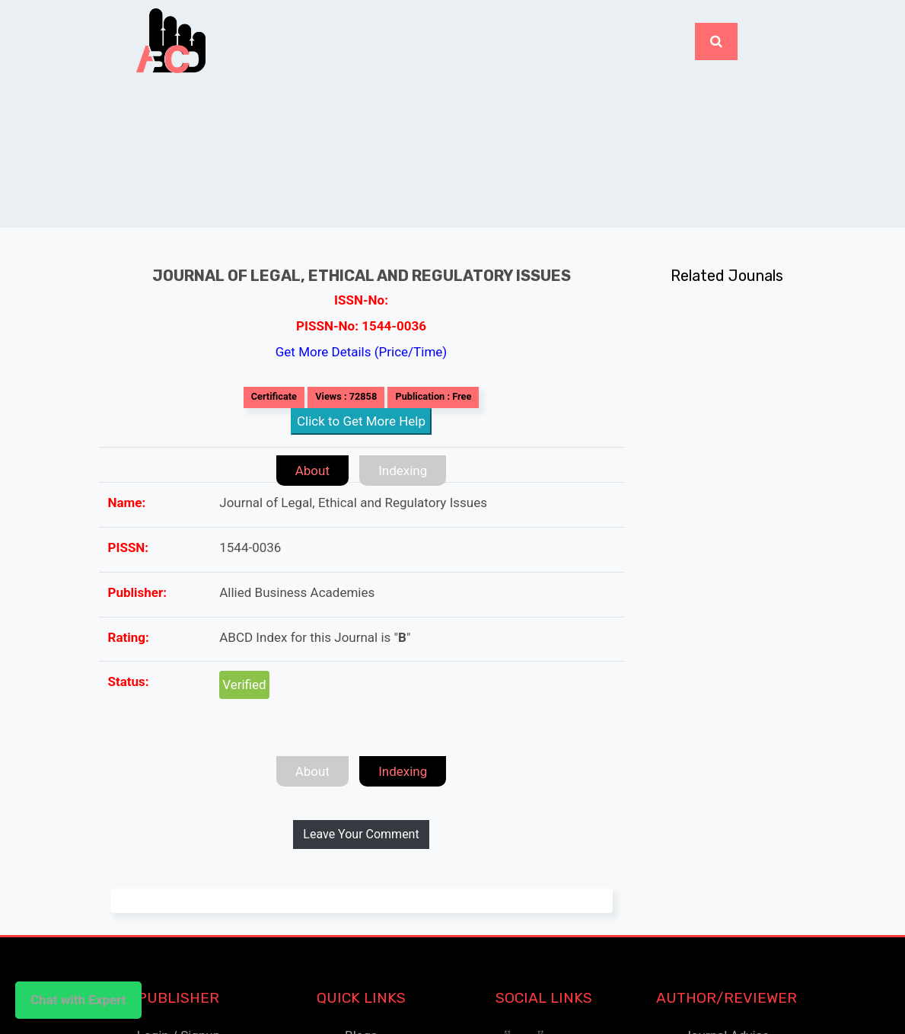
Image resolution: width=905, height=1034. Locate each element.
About (312, 470)
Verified (244, 684)
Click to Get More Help (361, 421)
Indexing (402, 470)
